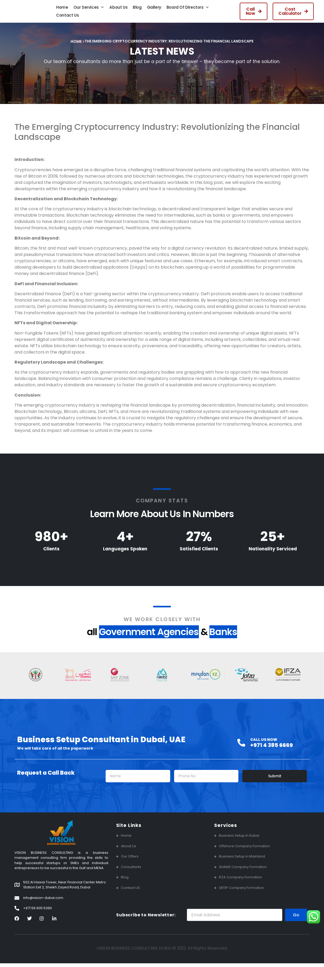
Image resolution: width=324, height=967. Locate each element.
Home (62, 9)
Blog (137, 9)
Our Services (88, 9)
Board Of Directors (187, 9)
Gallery (154, 9)
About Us (118, 9)
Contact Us (67, 17)
